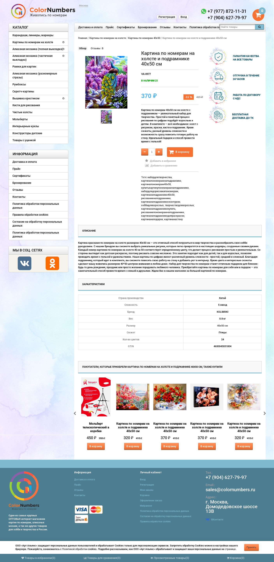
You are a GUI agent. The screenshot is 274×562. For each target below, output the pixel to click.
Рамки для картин (24, 66)
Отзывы (165, 27)
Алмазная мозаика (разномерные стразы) (34, 75)
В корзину (179, 152)
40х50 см (222, 325)
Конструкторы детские (27, 133)
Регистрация (167, 16)
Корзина (144, 495)
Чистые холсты (22, 112)
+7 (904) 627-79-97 (226, 477)
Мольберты (20, 119)
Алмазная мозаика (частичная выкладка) (32, 57)
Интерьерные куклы (25, 126)
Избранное (146, 505)
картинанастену (173, 219)
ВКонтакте (214, 519)
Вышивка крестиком (26, 98)
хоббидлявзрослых (152, 205)
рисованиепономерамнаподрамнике (162, 212)
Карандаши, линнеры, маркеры (32, 35)
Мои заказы (146, 490)
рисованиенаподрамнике (156, 198)
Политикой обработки (74, 549)
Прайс (110, 27)
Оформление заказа (151, 500)
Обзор (82, 48)
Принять (251, 547)
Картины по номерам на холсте (32, 42)
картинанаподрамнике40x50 (157, 194)
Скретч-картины (23, 91)
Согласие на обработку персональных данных (37, 223)
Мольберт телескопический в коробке (96, 427)
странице (230, 549)
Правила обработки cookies (30, 214)
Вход (184, 16)
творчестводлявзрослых (179, 205)
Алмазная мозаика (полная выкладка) (37, 49)
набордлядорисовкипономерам (159, 191)
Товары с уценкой (24, 140)
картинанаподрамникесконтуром (160, 201)
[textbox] (237, 27)
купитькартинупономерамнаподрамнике (165, 187)
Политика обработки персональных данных (218, 27)
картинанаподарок (152, 219)
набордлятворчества (159, 177)
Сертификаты (126, 27)
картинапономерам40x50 (156, 184)
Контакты (180, 27)
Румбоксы (19, 84)
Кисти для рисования (26, 105)
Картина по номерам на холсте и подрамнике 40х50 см (132, 427)
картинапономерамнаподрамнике (161, 180)
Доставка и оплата (90, 27)
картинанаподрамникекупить (158, 208)
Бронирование (147, 27)
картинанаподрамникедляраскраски (162, 215)
